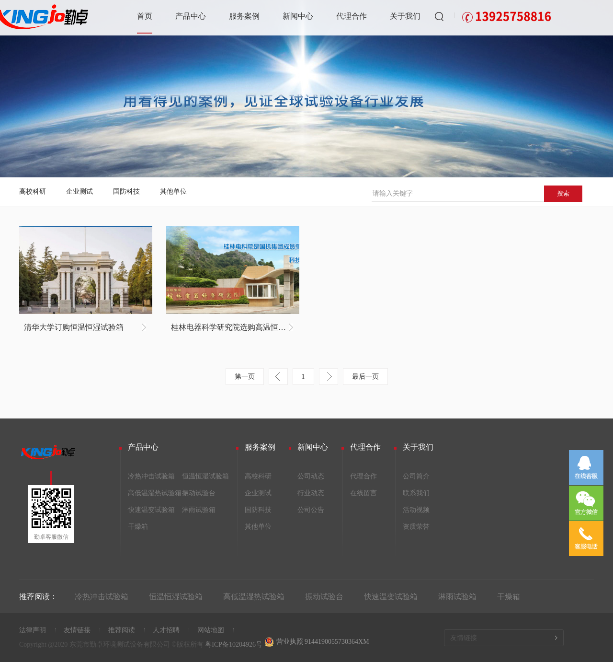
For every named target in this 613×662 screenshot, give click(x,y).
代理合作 (351, 16)
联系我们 (416, 493)
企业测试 (79, 191)
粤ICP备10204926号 (233, 644)
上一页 (278, 376)
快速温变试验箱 (151, 509)
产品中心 (190, 16)
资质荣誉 (416, 526)
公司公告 (310, 509)
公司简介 (416, 476)
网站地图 (210, 630)
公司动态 (310, 476)
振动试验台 (199, 493)
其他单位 (173, 191)
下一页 (328, 376)
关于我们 (405, 16)
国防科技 (126, 191)
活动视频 (416, 509)
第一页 (245, 376)
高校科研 (32, 191)
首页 (144, 16)
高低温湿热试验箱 (155, 493)
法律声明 (32, 630)
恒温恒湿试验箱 (205, 476)
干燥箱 (138, 526)
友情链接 (77, 630)
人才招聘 (166, 630)
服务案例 (244, 16)
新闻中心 (298, 16)
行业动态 (310, 493)
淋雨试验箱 (199, 509)
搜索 (563, 193)
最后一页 (365, 376)
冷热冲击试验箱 (151, 476)
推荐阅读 (121, 630)
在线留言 (363, 493)
